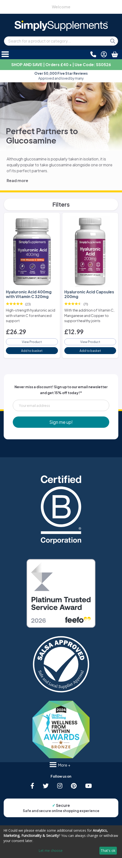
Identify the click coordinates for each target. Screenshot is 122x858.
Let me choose (51, 850)
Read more (17, 180)
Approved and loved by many (61, 75)
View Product (32, 342)
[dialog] (61, 841)
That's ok (108, 850)
